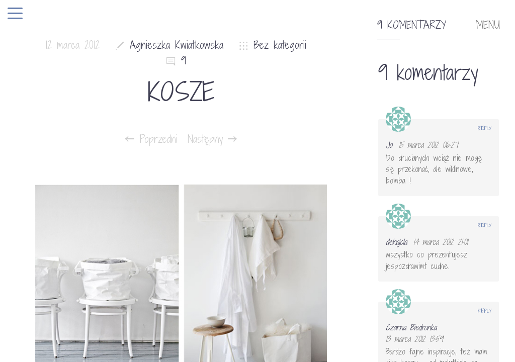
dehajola (396, 241)
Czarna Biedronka (411, 327)
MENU (488, 25)
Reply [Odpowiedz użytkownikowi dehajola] (484, 225)
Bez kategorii (279, 45)
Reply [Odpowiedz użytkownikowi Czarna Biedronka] (484, 310)
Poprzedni (151, 139)
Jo (389, 144)
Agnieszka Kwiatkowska (176, 45)
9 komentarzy (411, 25)
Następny (212, 139)
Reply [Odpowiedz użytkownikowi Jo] (484, 128)
